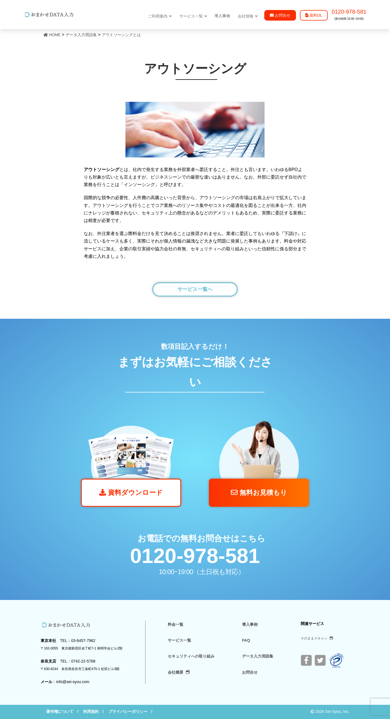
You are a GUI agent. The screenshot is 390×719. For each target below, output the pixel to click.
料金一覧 (175, 624)
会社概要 (179, 672)
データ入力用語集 (257, 656)
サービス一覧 (193, 16)
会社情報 (248, 16)
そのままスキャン (317, 638)
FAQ (246, 640)
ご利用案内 (160, 16)
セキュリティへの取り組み (191, 656)
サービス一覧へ (195, 289)
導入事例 (250, 624)
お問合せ (250, 672)
